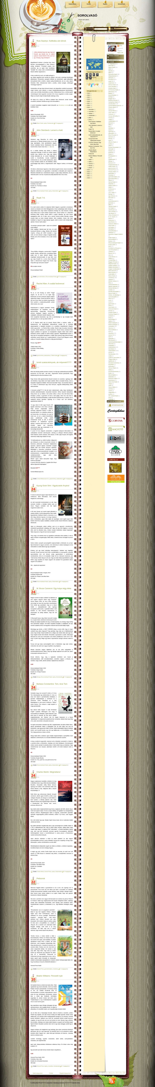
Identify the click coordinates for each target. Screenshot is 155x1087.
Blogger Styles (76, 1082)
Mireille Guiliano (113, 281)
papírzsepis (111, 303)
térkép (110, 369)
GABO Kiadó (112, 166)
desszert (111, 123)
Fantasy (111, 150)
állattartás (111, 77)
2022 (88, 95)
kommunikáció (112, 239)
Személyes (111, 349)
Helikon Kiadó (112, 185)
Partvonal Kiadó (113, 309)
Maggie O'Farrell (113, 262)
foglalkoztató (112, 159)
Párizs (110, 305)
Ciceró (110, 109)
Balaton (110, 93)
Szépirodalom (72, 4)
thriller (110, 373)
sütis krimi (111, 343)
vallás (110, 385)
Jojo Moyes (111, 213)
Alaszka (111, 70)
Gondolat (111, 175)
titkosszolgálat (112, 375)
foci (109, 157)
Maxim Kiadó (40, 123)
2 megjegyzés (64, 969)
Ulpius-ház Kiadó (113, 382)
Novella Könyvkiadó (114, 291)
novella (110, 289)
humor (110, 190)
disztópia (111, 128)
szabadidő (111, 345)
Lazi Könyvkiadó (113, 249)
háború (110, 180)
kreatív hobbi (112, 244)
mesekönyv (55, 969)
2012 (88, 173)
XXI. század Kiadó (113, 395)
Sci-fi (110, 331)
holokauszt (111, 189)
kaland (110, 218)
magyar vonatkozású (114, 269)
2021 (88, 97)
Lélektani (111, 251)
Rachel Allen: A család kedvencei (50, 284)
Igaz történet (112, 196)
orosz (110, 300)
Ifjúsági (38, 677)
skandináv (111, 333)
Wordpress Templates (59, 1082)
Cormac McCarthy (113, 116)
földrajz (110, 161)
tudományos (112, 380)
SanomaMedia (112, 329)
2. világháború (112, 63)
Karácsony (111, 220)
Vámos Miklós (112, 387)
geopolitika (111, 173)
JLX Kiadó (111, 208)
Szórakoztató (121, 4)
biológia (111, 96)
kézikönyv (111, 232)
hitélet (110, 187)
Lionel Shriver (112, 256)
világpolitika (112, 392)
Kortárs (89, 4)
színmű (110, 352)
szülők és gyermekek (114, 357)
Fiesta (110, 154)
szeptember (92, 115)
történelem (111, 376)
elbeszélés (111, 133)
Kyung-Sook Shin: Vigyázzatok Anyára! (53, 486)
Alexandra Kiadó (113, 74)
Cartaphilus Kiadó (113, 102)
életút (110, 140)
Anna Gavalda (112, 86)
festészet (111, 152)
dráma (110, 130)
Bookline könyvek (113, 100)
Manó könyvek (112, 270)
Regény (105, 4)
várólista (111, 388)
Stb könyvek (112, 340)
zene (110, 397)
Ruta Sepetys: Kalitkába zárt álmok (51, 41)
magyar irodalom (113, 265)
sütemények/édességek (115, 342)
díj (109, 126)
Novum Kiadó (112, 293)
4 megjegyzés (68, 677)
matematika (112, 274)
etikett (110, 145)
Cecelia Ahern (112, 103)
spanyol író (111, 335)
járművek (111, 203)
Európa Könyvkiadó (114, 147)
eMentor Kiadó (112, 142)
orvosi (110, 302)
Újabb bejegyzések (38, 1073)
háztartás (111, 183)
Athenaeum (111, 91)
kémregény (111, 227)
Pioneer (111, 310)
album (110, 72)
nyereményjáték (113, 296)
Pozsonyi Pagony (113, 314)
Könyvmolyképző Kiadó (42, 191)
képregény (111, 229)
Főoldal (51, 1073)
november (91, 111)
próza (110, 317)
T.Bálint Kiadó (54, 355)
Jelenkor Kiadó (112, 206)
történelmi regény (113, 378)
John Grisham (112, 211)
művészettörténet (113, 284)
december (91, 109)
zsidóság (111, 399)
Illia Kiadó (111, 197)
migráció (111, 279)
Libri (110, 255)
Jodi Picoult (111, 209)
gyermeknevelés (113, 178)
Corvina (111, 117)
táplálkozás (111, 361)
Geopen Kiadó (112, 171)
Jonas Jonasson (113, 215)
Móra (110, 282)
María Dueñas (112, 272)
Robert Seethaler (113, 324)
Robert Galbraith (113, 322)
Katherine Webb (113, 223)
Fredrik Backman (113, 164)
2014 (88, 169)
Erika (120, 45)
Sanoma (111, 328)
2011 (88, 175)
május (90, 159)
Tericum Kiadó (112, 368)
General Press (47, 871)
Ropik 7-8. (41, 198)
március (91, 163)
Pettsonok (41, 878)
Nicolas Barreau (113, 288)
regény (45, 123)
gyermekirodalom (41, 276)
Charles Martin (40, 871)
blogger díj (111, 98)
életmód (111, 136)
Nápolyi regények (113, 286)
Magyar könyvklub (113, 267)
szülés (110, 356)
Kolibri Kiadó (112, 237)
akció (110, 69)
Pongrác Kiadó (112, 312)
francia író (111, 163)
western (111, 394)
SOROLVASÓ (87, 15)
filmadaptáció (112, 156)
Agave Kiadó (112, 67)
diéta (110, 124)
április (90, 161)
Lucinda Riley (112, 260)
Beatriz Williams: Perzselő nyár (50, 976)
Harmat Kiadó (112, 182)
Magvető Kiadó (112, 263)
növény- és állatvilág (114, 295)
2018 (88, 101)
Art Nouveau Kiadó (113, 89)
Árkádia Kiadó (112, 88)
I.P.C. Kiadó (112, 192)
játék (110, 204)
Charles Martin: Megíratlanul (48, 772)
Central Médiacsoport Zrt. (43, 478)
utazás (110, 383)
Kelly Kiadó (111, 225)
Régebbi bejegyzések (65, 1073)
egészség (111, 131)
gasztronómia (40, 355)
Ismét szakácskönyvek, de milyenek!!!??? (54, 362)
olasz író (111, 298)
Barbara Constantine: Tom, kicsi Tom (52, 684)
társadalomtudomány (114, 362)
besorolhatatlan (112, 95)
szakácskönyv (47, 355)
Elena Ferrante (112, 135)
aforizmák (111, 65)
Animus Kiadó (112, 84)
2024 (88, 93)
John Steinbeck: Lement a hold (50, 130)
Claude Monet (112, 110)
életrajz (110, 138)
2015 (88, 107)
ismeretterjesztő (113, 201)
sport (110, 336)
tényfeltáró (111, 364)
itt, (47, 146)
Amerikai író (112, 79)
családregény (112, 121)
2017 (88, 103)
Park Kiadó (111, 307)
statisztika (111, 338)
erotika (110, 143)
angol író (111, 81)
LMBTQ (111, 258)
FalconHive (49, 1082)
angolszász (111, 83)
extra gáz (111, 149)
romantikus (50, 1066)
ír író (110, 199)
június (90, 119)
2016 (88, 105)
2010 (88, 177)
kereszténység (112, 230)
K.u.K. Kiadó (112, 216)
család (110, 119)
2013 (88, 171)
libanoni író (111, 253)
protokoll (111, 315)
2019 (88, 99)
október (91, 113)
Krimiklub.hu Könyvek (114, 248)
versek (110, 390)
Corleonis (111, 114)
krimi (110, 246)
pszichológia (112, 319)
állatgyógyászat (113, 76)
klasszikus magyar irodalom (116, 234)
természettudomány (114, 371)
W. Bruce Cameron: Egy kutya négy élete (54, 588)
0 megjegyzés (59, 123)
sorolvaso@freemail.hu (113, 60)
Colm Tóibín (112, 112)
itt (49, 146)
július (90, 117)
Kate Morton (112, 222)
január (90, 167)
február (90, 165)
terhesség (111, 366)
